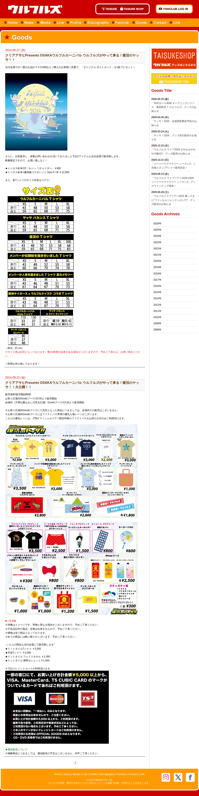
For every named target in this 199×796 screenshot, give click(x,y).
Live (58, 22)
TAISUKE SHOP (134, 9)
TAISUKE (107, 9)
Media (43, 22)
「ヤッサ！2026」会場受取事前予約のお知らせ (174, 123)
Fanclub (120, 22)
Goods (139, 22)
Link (175, 22)
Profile (74, 22)
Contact (158, 22)
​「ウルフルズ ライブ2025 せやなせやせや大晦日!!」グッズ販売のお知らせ (173, 151)
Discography (96, 22)
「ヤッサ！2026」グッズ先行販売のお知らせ (174, 137)
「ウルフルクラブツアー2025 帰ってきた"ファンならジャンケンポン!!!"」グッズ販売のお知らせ (173, 200)
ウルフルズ (32, 10)
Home (9, 22)
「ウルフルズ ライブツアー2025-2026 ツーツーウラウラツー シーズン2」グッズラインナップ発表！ (173, 182)
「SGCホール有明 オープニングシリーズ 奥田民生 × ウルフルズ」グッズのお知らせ (174, 107)
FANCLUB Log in (174, 8)
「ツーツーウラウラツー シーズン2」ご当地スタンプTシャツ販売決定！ (173, 165)
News (27, 22)
